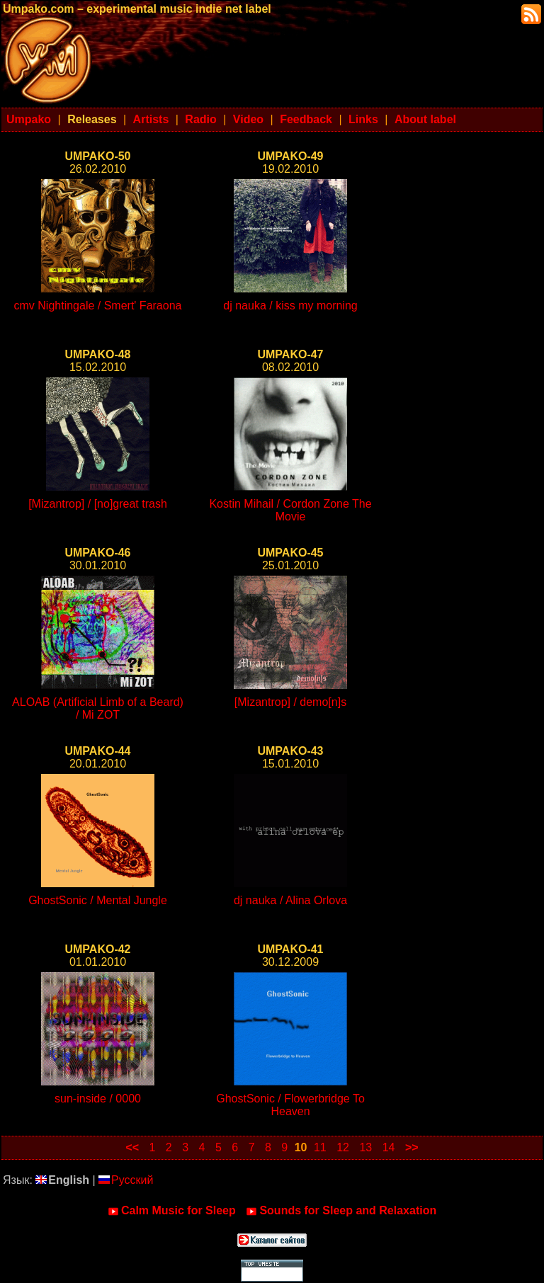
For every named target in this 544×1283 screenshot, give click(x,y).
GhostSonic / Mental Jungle (97, 900)
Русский (125, 1180)
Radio (200, 119)
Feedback (306, 119)
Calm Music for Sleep (172, 1210)
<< (132, 1147)
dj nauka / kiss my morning (290, 306)
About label (425, 119)
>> (412, 1147)
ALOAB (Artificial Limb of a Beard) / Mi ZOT (97, 708)
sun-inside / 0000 (98, 1099)
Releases (91, 119)
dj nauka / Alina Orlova (290, 900)
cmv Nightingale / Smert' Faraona (98, 306)
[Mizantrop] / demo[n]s (290, 702)
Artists (151, 119)
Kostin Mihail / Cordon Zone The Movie (290, 510)
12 (342, 1147)
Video (248, 119)
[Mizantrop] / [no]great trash (97, 504)
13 (365, 1147)
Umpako (28, 119)
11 (320, 1147)
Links (363, 119)
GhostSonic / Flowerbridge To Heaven (290, 1105)
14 (388, 1147)
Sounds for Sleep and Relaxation (341, 1210)
